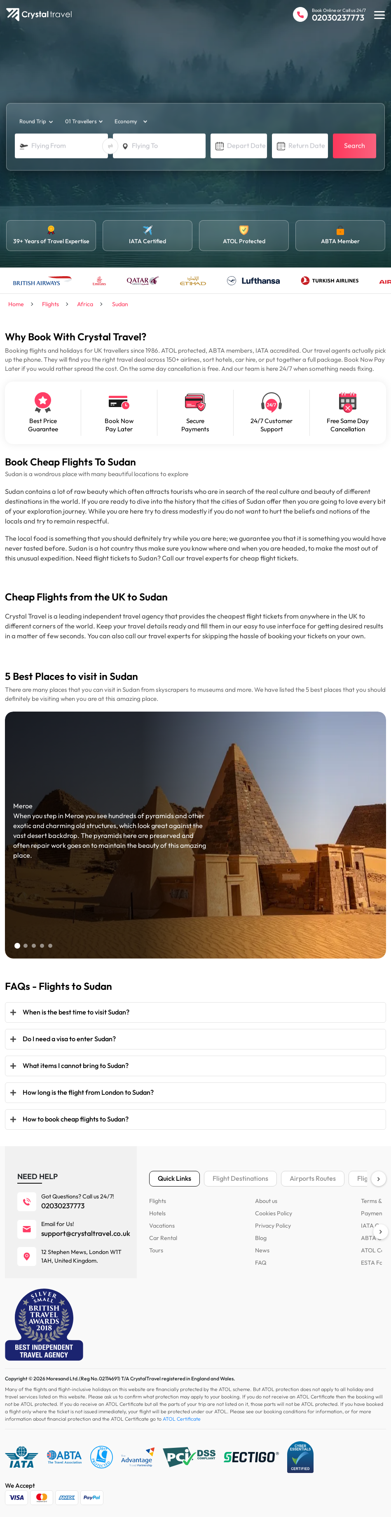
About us (266, 1201)
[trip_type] (35, 122)
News (262, 1250)
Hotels (157, 1213)
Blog (261, 1238)
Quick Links (174, 1178)
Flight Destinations (240, 1178)
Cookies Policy (273, 1213)
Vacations (161, 1225)
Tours (156, 1250)
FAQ (261, 1262)
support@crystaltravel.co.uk (85, 1233)
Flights (157, 1201)
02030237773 (338, 17)
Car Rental (162, 1238)
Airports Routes (313, 1178)
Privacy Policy (272, 1225)
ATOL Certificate (182, 1419)
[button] (17, 946)
